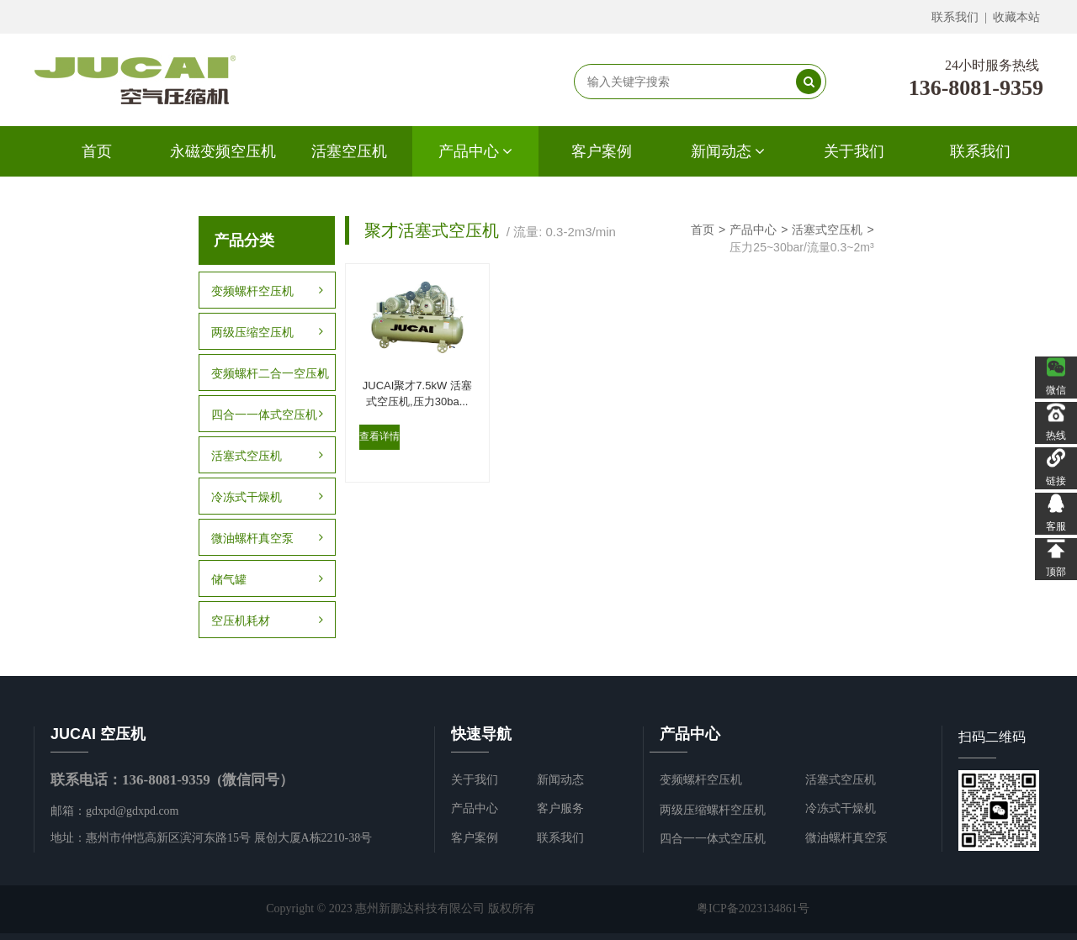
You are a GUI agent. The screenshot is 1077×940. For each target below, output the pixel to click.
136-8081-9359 (976, 88)
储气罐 (266, 579)
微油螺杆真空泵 (266, 538)
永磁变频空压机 (223, 151)
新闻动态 (728, 151)
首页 (97, 151)
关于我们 (854, 151)
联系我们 (980, 151)
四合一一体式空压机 (266, 414)
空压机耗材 (266, 620)
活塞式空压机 (266, 455)
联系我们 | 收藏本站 (985, 17)
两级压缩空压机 (266, 332)
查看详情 (378, 441)
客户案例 (601, 151)
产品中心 (475, 151)
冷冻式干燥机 (266, 497)
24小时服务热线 (992, 65)
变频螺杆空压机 (266, 291)
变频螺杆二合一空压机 (270, 373)
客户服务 (560, 808)
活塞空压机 (349, 151)
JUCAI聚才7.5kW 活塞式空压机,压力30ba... (408, 388)
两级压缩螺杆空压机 (713, 810)
